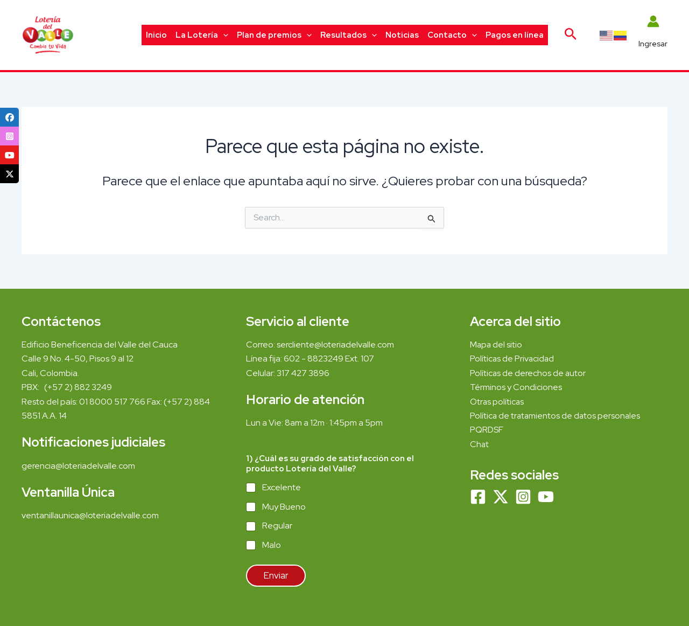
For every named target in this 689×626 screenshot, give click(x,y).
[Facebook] (478, 497)
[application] (223, 35)
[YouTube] (546, 497)
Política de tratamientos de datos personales (556, 415)
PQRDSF (486, 429)
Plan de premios (274, 35)
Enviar (276, 575)
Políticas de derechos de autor (528, 373)
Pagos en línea (515, 35)
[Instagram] (523, 497)
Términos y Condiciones (517, 387)
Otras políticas (497, 401)
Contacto (452, 35)
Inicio (156, 35)
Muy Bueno (284, 507)
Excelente (281, 487)
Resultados (348, 35)
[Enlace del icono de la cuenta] (652, 35)
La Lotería (201, 35)
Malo (271, 545)
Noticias (402, 35)
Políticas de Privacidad (513, 358)
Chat (479, 444)
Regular (277, 525)
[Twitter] (501, 497)
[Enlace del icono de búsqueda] (571, 35)
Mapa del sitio (496, 344)
